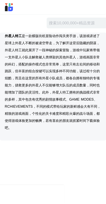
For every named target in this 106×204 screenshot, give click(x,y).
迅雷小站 (17, 7)
